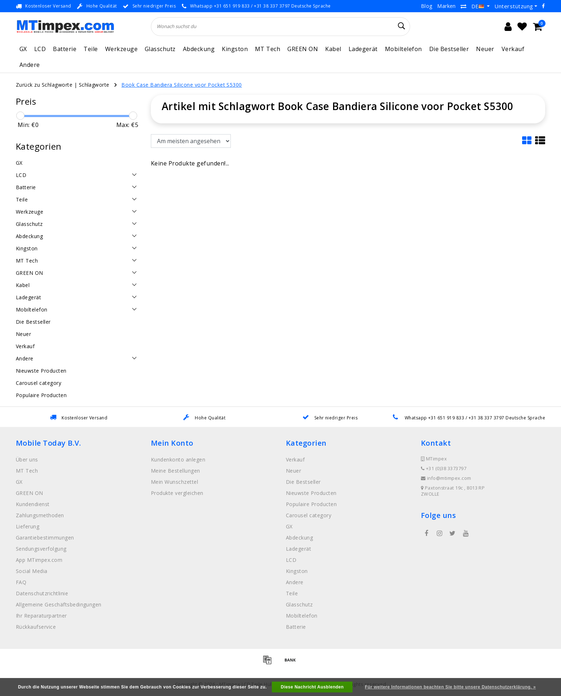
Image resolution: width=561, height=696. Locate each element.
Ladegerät (363, 49)
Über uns (27, 459)
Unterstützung (513, 6)
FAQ (21, 582)
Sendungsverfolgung (41, 548)
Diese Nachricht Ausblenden (312, 687)
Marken (446, 6)
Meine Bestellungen (175, 470)
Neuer (485, 49)
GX (23, 49)
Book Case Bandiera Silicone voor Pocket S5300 (181, 84)
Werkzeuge (121, 49)
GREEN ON (302, 49)
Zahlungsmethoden (40, 515)
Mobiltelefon (403, 49)
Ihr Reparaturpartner (41, 615)
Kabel (333, 49)
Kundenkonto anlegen (178, 459)
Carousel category (308, 515)
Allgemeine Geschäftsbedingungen (59, 604)
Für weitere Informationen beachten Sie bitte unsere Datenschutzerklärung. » (450, 687)
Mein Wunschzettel (174, 481)
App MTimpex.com (39, 559)
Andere (29, 65)
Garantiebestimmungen (45, 537)
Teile (91, 49)
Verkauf (513, 49)
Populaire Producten (311, 504)
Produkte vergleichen (177, 493)
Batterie (64, 49)
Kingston (235, 49)
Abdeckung (199, 49)
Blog (426, 6)
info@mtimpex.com (446, 478)
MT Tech (267, 49)
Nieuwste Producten (311, 493)
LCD (40, 49)
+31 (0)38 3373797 (443, 468)
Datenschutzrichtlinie (42, 593)
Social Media (32, 571)
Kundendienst (33, 504)
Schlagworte (94, 84)
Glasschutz (160, 49)
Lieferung (27, 526)
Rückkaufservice (36, 626)
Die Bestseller (449, 49)
